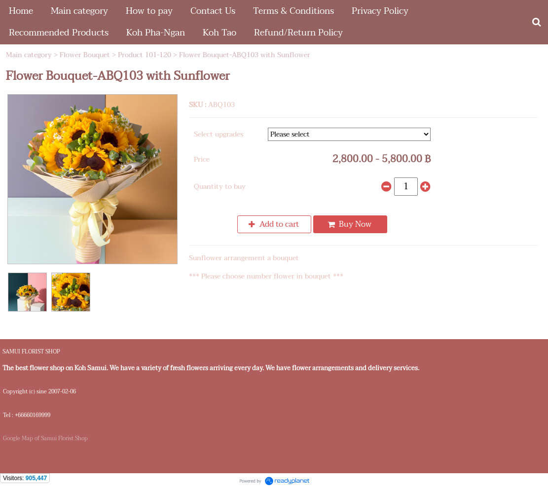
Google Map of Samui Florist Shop (45, 438)
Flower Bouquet (85, 55)
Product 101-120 (144, 55)
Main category (29, 55)
